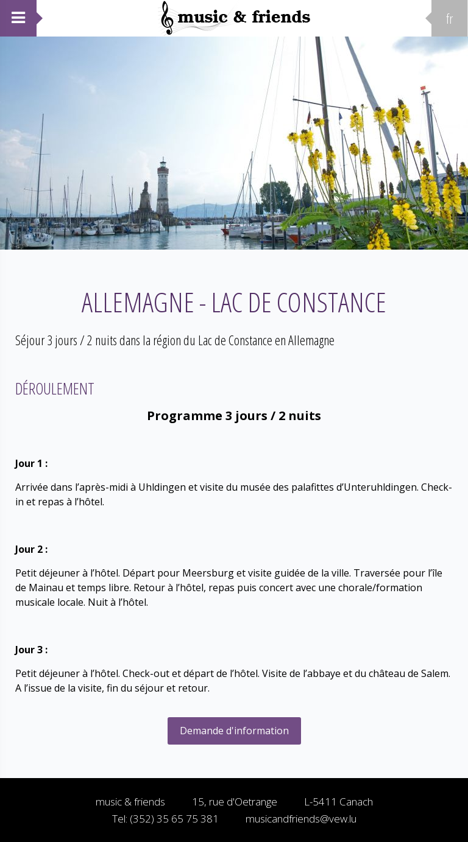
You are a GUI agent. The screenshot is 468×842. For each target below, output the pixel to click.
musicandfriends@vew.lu (301, 819)
